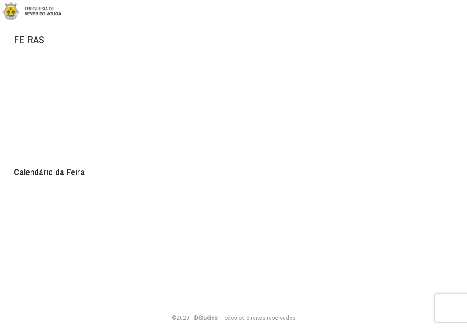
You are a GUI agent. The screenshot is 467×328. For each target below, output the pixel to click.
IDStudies (205, 318)
